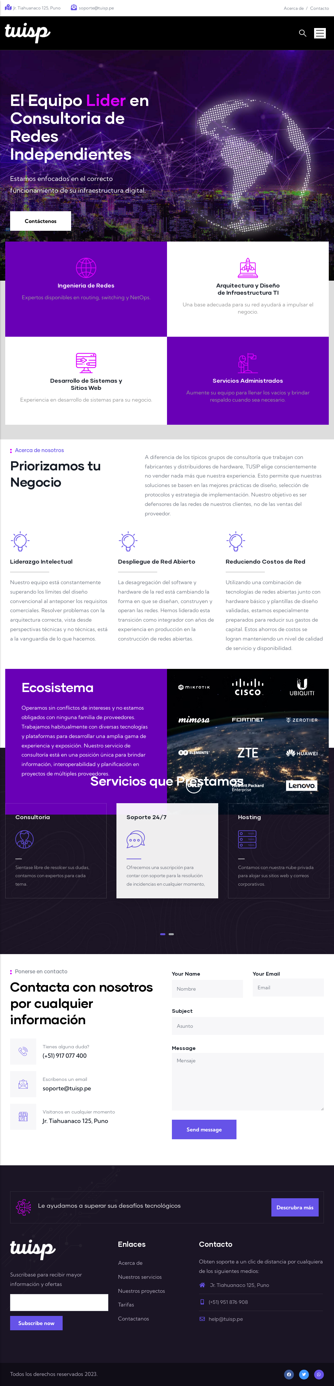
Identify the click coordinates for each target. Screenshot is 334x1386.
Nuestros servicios (140, 1277)
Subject (182, 1011)
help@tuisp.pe (221, 1319)
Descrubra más (295, 1207)
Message (184, 1048)
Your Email (266, 973)
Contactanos (133, 1318)
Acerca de (294, 8)
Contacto (319, 8)
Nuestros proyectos (141, 1291)
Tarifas (126, 1304)
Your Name (186, 973)
